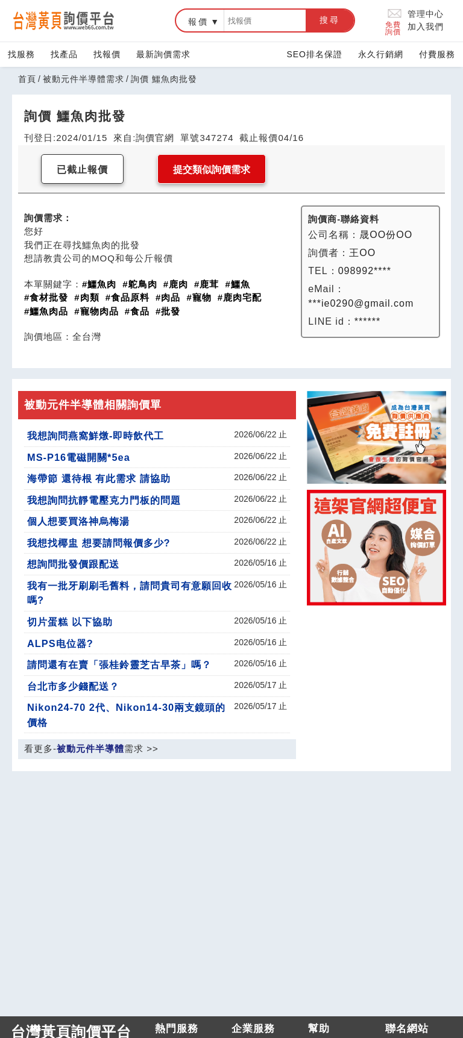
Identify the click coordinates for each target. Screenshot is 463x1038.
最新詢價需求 (163, 54)
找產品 (64, 54)
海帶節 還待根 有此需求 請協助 (99, 478)
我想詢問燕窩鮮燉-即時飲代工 (95, 435)
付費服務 (437, 54)
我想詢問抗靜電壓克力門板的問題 (104, 500)
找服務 (21, 54)
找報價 (107, 54)
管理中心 (426, 14)
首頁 (27, 79)
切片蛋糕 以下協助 (70, 621)
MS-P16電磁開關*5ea (78, 457)
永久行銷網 (380, 54)
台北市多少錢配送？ (73, 686)
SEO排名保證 (314, 54)
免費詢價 (394, 21)
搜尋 (330, 20)
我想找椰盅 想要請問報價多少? (99, 542)
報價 (198, 22)
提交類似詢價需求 (211, 169)
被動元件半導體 (90, 748)
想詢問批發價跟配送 (73, 563)
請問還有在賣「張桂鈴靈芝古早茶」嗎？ (119, 664)
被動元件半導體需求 (83, 79)
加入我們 (426, 26)
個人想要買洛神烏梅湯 (78, 521)
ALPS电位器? (60, 643)
